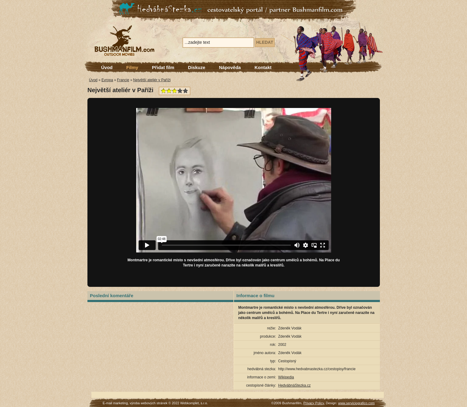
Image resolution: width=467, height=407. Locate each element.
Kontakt (262, 67)
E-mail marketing (115, 403)
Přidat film (163, 67)
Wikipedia (286, 377)
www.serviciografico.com (356, 403)
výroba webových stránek (149, 403)
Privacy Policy (313, 403)
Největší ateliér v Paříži (152, 80)
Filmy (132, 67)
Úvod (107, 67)
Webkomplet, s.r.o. (194, 403)
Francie (123, 80)
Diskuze (196, 67)
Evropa (107, 80)
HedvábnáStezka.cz (294, 385)
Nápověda (230, 67)
